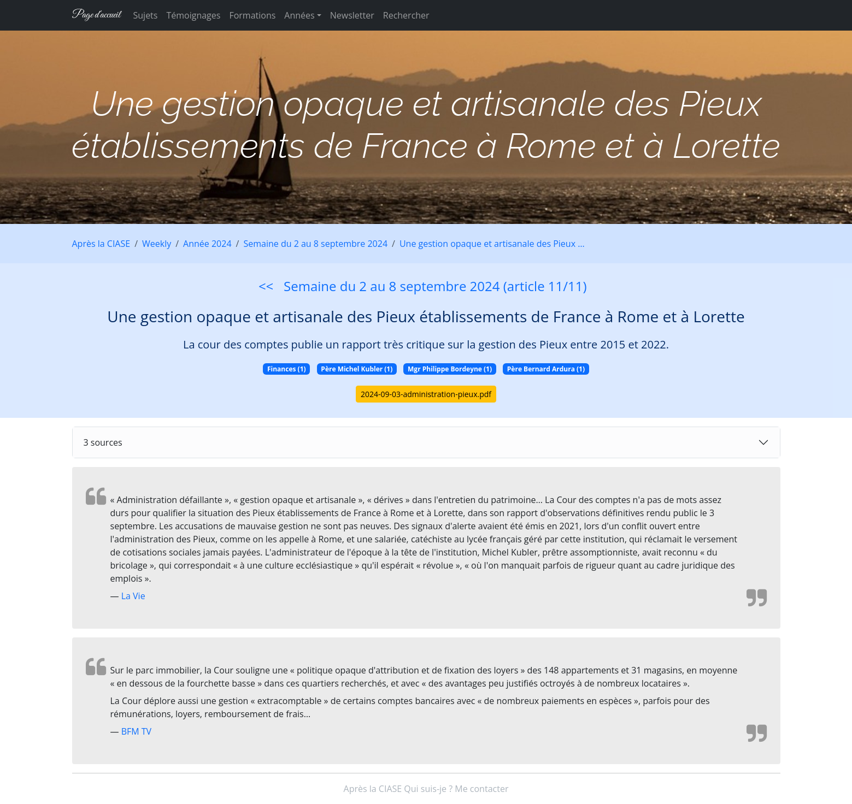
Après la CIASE (101, 244)
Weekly (156, 244)
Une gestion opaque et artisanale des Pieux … (492, 244)
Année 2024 (207, 244)
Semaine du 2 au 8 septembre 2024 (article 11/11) (435, 286)
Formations (252, 15)
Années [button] (299, 15)
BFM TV (136, 731)
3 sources (103, 442)
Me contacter (481, 789)
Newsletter (352, 15)
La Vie (133, 596)
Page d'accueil (96, 15)
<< (265, 286)
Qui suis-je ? (428, 789)
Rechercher (406, 15)
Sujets (145, 15)
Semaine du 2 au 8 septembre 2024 (315, 244)
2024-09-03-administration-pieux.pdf (426, 394)
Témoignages (193, 15)
